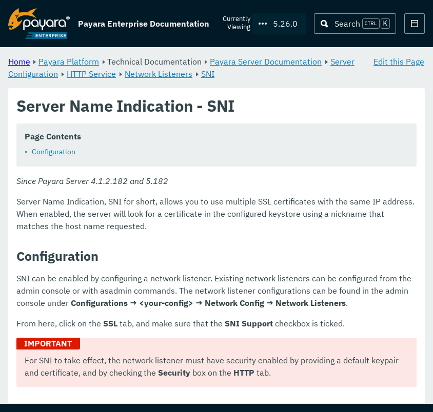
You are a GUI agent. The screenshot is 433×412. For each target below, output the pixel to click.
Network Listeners (158, 74)
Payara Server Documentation (266, 61)
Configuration (53, 152)
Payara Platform (68, 61)
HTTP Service (91, 74)
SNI (207, 74)
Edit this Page (398, 61)
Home (19, 61)
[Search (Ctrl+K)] (355, 23)
